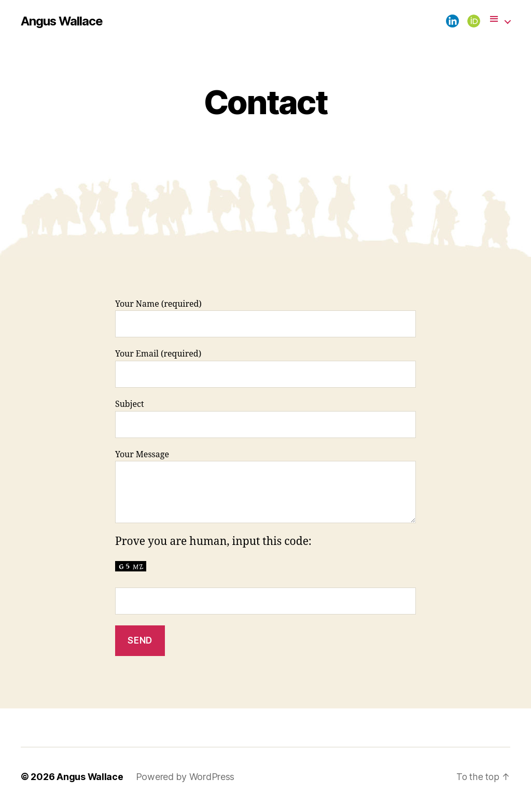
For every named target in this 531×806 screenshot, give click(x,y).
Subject (265, 418)
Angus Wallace (62, 21)
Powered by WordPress (185, 776)
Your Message (265, 486)
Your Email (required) (265, 368)
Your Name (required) (265, 318)
